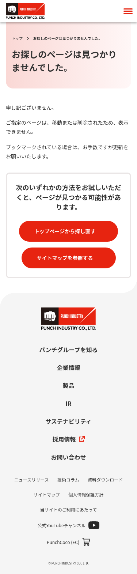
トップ (17, 38)
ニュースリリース (31, 479)
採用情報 (68, 439)
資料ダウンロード (105, 479)
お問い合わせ (68, 457)
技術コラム (68, 479)
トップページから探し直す (65, 231)
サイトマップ (47, 494)
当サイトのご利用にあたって (68, 509)
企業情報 (68, 367)
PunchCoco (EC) (63, 542)
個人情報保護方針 (85, 494)
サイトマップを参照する (65, 257)
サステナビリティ (68, 421)
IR (68, 403)
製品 (68, 385)
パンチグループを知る (68, 349)
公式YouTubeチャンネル (62, 525)
